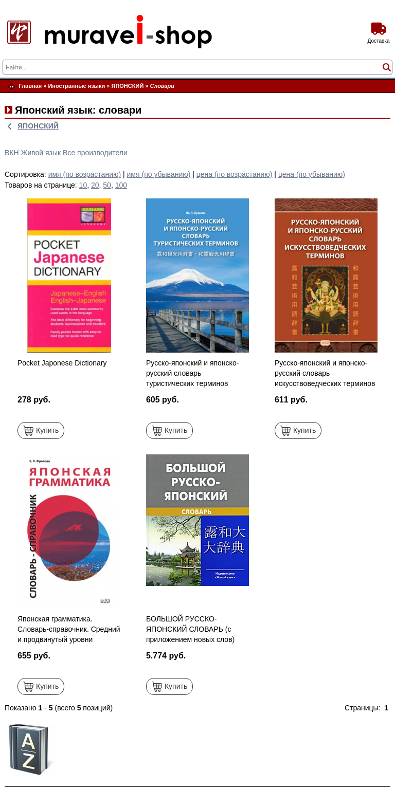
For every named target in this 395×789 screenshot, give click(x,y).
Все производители (95, 153)
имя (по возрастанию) (84, 174)
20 (95, 185)
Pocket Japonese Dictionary (62, 363)
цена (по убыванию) (311, 174)
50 (107, 185)
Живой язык (41, 153)
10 (83, 185)
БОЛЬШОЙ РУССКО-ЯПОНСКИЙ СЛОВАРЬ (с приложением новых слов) (190, 629)
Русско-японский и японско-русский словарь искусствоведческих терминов (325, 373)
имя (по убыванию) (159, 174)
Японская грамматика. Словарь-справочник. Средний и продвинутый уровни (68, 629)
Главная (30, 86)
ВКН (12, 153)
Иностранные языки (76, 86)
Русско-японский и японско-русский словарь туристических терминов (192, 373)
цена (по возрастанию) (234, 174)
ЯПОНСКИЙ (128, 86)
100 (121, 185)
